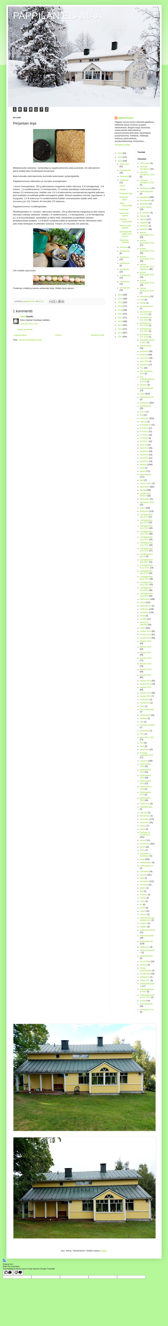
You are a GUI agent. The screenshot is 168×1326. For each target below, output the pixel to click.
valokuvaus (145, 947)
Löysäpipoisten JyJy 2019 (146, 527)
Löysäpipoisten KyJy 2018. (146, 566)
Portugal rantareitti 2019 (146, 754)
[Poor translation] (18, 1272)
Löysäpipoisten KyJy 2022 (146, 583)
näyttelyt (143, 718)
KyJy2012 (144, 448)
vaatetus (143, 923)
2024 (120, 161)
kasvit (142, 394)
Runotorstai (145, 816)
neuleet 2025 (145, 693)
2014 (120, 329)
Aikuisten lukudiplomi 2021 (147, 181)
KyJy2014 (144, 455)
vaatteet (143, 927)
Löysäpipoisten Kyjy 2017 (146, 561)
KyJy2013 (144, 451)
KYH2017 (144, 441)
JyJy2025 (144, 365)
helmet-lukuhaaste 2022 (147, 273)
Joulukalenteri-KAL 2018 (146, 313)
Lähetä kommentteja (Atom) (30, 340)
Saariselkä (144, 822)
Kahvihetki (124, 209)
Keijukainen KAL (147, 397)
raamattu (143, 812)
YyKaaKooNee (146, 1004)
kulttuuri (143, 421)
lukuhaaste (144, 499)
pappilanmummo (125, 118)
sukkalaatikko (146, 862)
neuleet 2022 (145, 681)
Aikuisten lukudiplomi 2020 (147, 173)
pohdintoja (144, 749)
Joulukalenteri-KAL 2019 (146, 318)
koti (141, 415)
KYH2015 (144, 435)
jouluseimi (144, 351)
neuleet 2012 (145, 631)
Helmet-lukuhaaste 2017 (147, 233)
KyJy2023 (144, 458)
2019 (120, 310)
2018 (120, 314)
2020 (120, 306)
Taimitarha (144, 881)
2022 (120, 299)
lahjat (142, 468)
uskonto (143, 914)
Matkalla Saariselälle (126, 220)
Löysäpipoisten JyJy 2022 (146, 544)
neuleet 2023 (145, 684)
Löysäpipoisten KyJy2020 (146, 594)
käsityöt (143, 464)
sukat (142, 859)
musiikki (143, 619)
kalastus (143, 385)
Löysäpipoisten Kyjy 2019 (146, 572)
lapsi (142, 480)
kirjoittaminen (145, 406)
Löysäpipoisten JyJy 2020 (146, 532)
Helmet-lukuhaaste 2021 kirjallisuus (147, 266)
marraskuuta (125, 170)
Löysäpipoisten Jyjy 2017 (146, 515)
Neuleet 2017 (145, 652)
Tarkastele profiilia (122, 145)
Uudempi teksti (20, 335)
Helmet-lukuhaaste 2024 (147, 289)
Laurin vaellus (146, 483)
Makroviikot (145, 599)
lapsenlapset (145, 474)
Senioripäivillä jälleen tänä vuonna (126, 234)
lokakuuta (124, 176)
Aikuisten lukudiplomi (145, 168)
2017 (120, 318)
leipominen (144, 487)
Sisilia (142, 850)
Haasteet (144, 223)
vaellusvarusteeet (147, 930)
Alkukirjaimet (145, 188)
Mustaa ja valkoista (144, 623)
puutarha (143, 761)
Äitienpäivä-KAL (147, 1009)
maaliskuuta (125, 275)
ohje (142, 722)
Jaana (23, 316)
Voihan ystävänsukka (146, 969)
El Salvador (145, 213)
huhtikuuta (124, 269)
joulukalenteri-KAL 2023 (146, 335)
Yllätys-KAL (145, 980)
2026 (120, 153)
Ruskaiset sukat (124, 198)
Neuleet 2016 (145, 647)
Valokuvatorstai (146, 941)
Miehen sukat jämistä (125, 226)
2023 (120, 295)
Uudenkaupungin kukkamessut (147, 919)
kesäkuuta (124, 257)
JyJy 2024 (144, 358)
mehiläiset (144, 612)
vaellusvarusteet (147, 936)
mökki (142, 628)
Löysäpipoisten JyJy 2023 (146, 549)
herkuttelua (144, 296)
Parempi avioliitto (147, 725)
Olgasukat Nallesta (124, 241)
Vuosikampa (145, 974)
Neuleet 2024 (145, 687)
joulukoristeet (145, 346)
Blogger (103, 1251)
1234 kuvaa (145, 163)
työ (141, 904)
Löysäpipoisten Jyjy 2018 (146, 521)
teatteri (143, 888)
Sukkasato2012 (146, 866)
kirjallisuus (144, 403)
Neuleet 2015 (145, 641)
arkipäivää (144, 197)
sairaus (143, 826)
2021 (120, 302)
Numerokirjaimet (147, 709)
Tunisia (143, 898)
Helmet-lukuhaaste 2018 (147, 241)
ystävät (143, 1001)
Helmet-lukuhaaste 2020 (147, 257)
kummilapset (145, 425)
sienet (142, 847)
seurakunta (144, 844)
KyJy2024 (144, 461)
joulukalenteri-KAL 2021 (146, 330)
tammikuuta (125, 288)
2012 (120, 337)
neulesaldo (144, 699)
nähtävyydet (145, 715)
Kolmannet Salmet (124, 214)
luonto (142, 508)
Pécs (142, 734)
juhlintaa (143, 355)
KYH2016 (144, 438)
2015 (120, 325)
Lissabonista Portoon (145, 494)
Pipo (142, 743)
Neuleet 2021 (145, 675)
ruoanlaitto (144, 819)
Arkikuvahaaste (146, 191)
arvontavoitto (145, 200)
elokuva (143, 216)
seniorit (143, 840)
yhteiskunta (145, 977)
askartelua (144, 204)
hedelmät (144, 229)
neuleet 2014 (145, 638)
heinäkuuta (125, 251)
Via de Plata (145, 961)
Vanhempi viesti (97, 335)
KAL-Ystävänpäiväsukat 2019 (147, 379)
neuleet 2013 (145, 634)
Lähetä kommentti (24, 329)
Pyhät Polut (145, 804)
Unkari (143, 911)
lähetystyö (144, 511)
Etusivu (58, 335)
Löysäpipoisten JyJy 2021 (146, 538)
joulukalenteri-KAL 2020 (146, 324)
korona (143, 412)
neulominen (145, 703)
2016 (120, 321)
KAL (142, 368)
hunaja (143, 303)
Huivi (142, 300)
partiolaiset (144, 731)
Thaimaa (143, 895)
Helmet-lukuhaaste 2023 (147, 281)
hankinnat (144, 226)
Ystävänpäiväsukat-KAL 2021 (147, 996)
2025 (120, 157)
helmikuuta (124, 282)
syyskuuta (124, 180)
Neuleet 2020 (145, 669)
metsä (142, 616)
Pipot (142, 746)
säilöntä (143, 875)
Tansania (144, 885)
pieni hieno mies (147, 737)
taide (142, 878)
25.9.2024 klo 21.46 (28, 324)
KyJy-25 (143, 445)
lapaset (143, 471)
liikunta (143, 490)
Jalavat (123, 189)
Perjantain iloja (126, 193)
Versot (122, 186)
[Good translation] (8, 1272)
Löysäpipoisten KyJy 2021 (146, 578)
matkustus (144, 609)
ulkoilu (142, 908)
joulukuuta (124, 164)
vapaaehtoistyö (146, 956)
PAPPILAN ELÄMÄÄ (57, 15)
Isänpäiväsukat (146, 306)
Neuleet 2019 (145, 664)
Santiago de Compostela (145, 833)
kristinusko (144, 418)
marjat (142, 602)
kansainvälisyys (146, 388)
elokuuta (124, 247)
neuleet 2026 (145, 696)
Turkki (142, 901)
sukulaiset (144, 871)
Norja (142, 706)
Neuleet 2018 (145, 658)
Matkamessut (145, 606)
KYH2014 (144, 431)
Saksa (142, 829)
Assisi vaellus (146, 207)
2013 (120, 333)
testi (141, 891)
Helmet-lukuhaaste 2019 (147, 249)
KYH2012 (144, 428)
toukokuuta (125, 263)
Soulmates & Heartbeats (145, 854)
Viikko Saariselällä (126, 204)
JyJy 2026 (144, 361)
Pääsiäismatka (146, 807)
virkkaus (143, 965)
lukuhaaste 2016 (147, 502)
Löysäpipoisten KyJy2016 (146, 589)
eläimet (143, 219)
